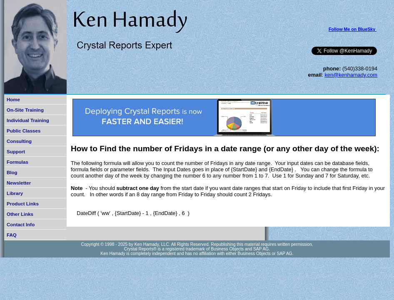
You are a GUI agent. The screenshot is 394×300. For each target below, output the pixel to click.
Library (15, 193)
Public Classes (23, 130)
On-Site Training (25, 110)
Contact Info (21, 224)
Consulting (19, 141)
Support (16, 151)
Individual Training (28, 120)
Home (13, 99)
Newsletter (19, 182)
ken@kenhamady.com (350, 75)
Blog (12, 172)
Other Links (20, 214)
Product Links (23, 203)
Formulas (17, 162)
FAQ (12, 235)
